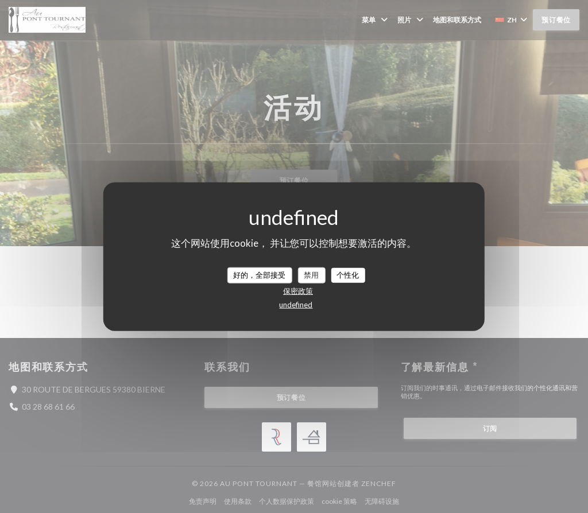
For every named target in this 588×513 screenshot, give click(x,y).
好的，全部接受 (259, 274)
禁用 (311, 274)
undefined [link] (295, 304)
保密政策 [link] (298, 290)
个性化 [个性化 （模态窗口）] (347, 274)
